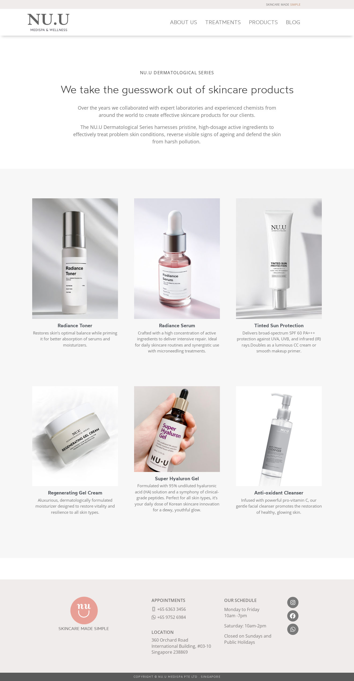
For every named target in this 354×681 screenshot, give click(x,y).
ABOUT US (183, 22)
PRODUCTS (263, 22)
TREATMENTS (223, 22)
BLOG (293, 22)
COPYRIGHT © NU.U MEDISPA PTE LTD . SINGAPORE (177, 677)
